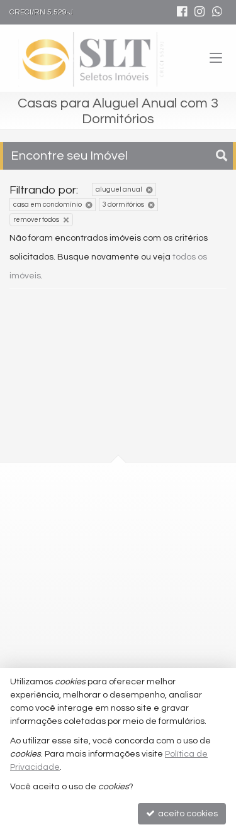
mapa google (67, 546)
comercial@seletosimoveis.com (105, 630)
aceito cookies (182, 813)
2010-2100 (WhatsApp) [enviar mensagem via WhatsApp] (94, 607)
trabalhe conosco (75, 653)
